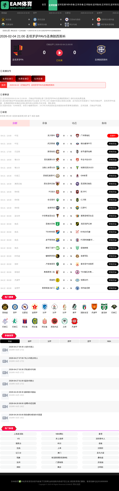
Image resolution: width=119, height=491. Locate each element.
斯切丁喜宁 (50, 248)
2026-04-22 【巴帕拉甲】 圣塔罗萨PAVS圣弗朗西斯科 (32, 85)
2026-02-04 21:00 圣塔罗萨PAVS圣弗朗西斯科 (44, 31)
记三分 (18, 453)
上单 (59, 448)
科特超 (17, 256)
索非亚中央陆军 (87, 264)
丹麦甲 (17, 280)
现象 (18, 458)
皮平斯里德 (50, 240)
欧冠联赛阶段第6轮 (59, 458)
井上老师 (59, 439)
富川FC (84, 192)
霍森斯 (52, 280)
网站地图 (76, 484)
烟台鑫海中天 (86, 143)
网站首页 (14, 31)
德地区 (17, 272)
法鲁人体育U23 (48, 167)
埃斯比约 (84, 280)
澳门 (59, 453)
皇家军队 (84, 256)
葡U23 (17, 160)
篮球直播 (61, 4)
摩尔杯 (9, 116)
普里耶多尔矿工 (48, 288)
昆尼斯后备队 (86, 184)
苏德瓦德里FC (49, 176)
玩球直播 (38, 79)
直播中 (113, 136)
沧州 (18, 462)
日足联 (17, 152)
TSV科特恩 (50, 232)
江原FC (84, 208)
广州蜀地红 (85, 135)
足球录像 (79, 4)
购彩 (33, 116)
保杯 (16, 264)
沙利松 (100, 467)
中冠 (16, 135)
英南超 (4, 13)
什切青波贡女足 (48, 216)
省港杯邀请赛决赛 (19, 116)
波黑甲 (99, 13)
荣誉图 (3, 116)
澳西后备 (18, 184)
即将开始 (112, 144)
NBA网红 (59, 434)
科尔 (59, 443)
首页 (44, 4)
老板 (100, 443)
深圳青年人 (100, 439)
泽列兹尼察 (85, 288)
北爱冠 (68, 13)
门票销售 (59, 462)
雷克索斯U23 (49, 159)
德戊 (16, 224)
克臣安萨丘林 (86, 224)
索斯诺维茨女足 (87, 216)
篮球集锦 (97, 4)
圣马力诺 (100, 453)
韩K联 (17, 192)
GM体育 (84, 176)
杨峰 (37, 116)
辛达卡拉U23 (86, 159)
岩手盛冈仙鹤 (86, 151)
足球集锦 (88, 4)
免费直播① (8, 79)
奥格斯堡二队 (49, 272)
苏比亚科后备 (49, 184)
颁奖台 (18, 443)
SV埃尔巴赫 (85, 232)
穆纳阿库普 (50, 256)
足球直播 (53, 5)
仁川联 (83, 200)
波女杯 (17, 216)
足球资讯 (106, 4)
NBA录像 (70, 4)
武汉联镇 (51, 143)
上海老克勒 (18, 434)
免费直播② (24, 79)
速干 (29, 116)
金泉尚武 (51, 208)
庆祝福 (100, 462)
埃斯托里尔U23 (87, 167)
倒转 (18, 467)
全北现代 (51, 200)
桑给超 (100, 458)
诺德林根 (84, 248)
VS (18, 439)
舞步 (59, 467)
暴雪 (100, 434)
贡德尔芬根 (50, 224)
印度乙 (17, 176)
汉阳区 (100, 448)
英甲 (35, 13)
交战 (18, 448)
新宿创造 (51, 151)
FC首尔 (52, 192)
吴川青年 (51, 135)
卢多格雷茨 (50, 264)
